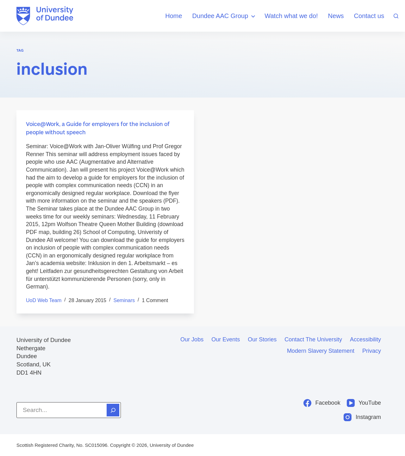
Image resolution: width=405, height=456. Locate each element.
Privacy (371, 351)
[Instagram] (362, 417)
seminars (124, 300)
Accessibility (365, 339)
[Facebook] (321, 403)
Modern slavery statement (320, 351)
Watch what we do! (291, 15)
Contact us (369, 15)
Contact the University (313, 339)
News (336, 15)
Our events (225, 339)
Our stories (262, 339)
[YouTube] (364, 403)
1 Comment (155, 300)
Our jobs (191, 339)
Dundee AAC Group (224, 16)
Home (173, 15)
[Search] (396, 16)
